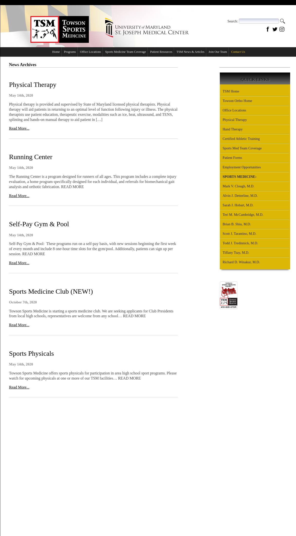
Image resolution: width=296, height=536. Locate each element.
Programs (70, 52)
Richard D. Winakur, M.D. (241, 262)
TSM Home (230, 91)
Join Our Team (217, 52)
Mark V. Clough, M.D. (238, 186)
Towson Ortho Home (237, 101)
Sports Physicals (31, 353)
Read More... (19, 128)
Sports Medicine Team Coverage (125, 52)
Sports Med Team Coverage (242, 148)
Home (56, 52)
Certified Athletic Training (241, 139)
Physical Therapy (32, 84)
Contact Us (275, 9)
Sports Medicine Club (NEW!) (51, 291)
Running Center (30, 157)
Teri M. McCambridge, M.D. (242, 215)
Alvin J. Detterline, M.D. (240, 196)
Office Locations (249, 9)
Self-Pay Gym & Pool (39, 224)
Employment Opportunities (241, 167)
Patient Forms (232, 158)
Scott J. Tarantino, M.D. (239, 234)
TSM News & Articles (190, 52)
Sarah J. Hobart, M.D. (237, 205)
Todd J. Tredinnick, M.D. (240, 243)
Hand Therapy (232, 129)
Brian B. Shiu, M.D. (236, 224)
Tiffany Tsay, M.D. (235, 252)
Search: (232, 21)
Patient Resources (161, 52)
